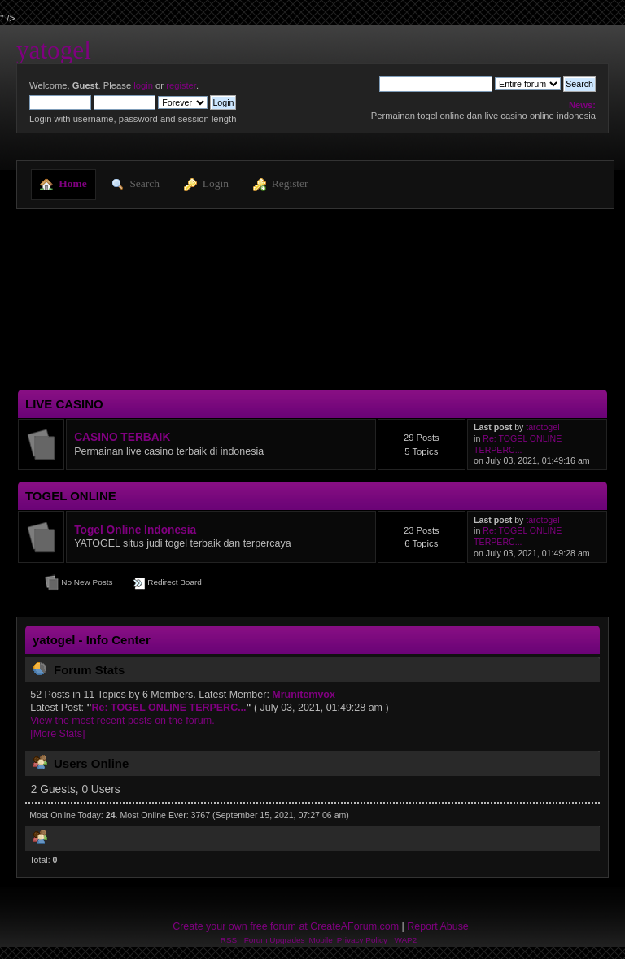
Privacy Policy (362, 939)
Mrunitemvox (303, 694)
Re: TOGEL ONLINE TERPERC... (518, 444)
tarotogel (542, 427)
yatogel (53, 50)
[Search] (435, 83)
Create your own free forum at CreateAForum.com (286, 926)
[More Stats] (57, 733)
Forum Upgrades (274, 939)
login (143, 85)
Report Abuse (438, 926)
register (181, 85)
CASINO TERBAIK (122, 437)
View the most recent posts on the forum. (122, 720)
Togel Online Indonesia (135, 530)
